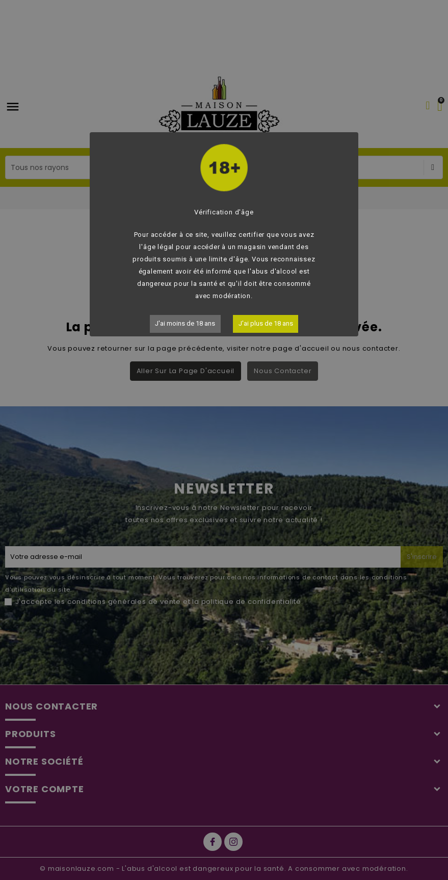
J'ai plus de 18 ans (266, 323)
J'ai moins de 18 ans (185, 323)
